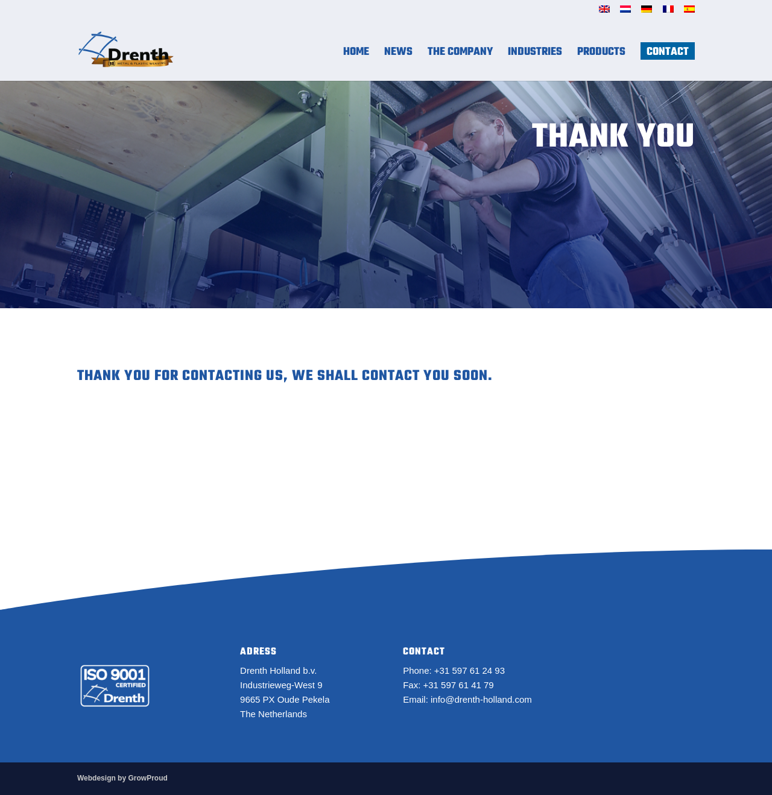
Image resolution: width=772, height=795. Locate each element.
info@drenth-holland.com (481, 699)
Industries (535, 54)
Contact (668, 54)
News (398, 54)
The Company (460, 54)
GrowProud (147, 778)
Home (356, 54)
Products (601, 54)
